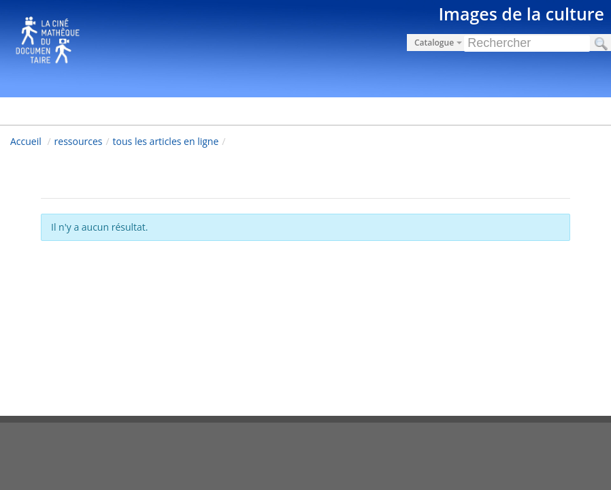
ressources (78, 141)
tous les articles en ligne (166, 141)
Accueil (26, 141)
